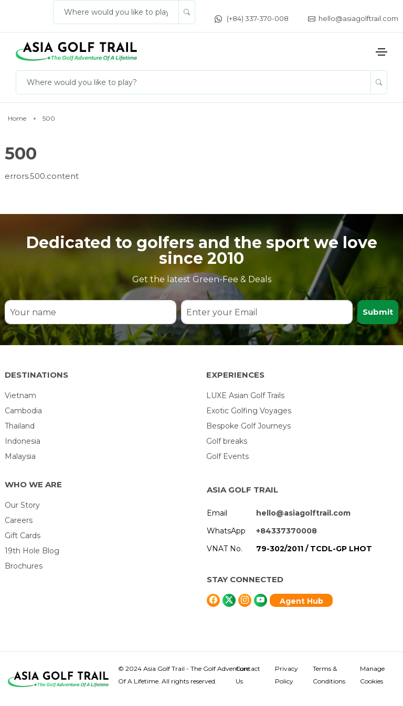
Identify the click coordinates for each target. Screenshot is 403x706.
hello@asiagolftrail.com (353, 18)
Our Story (22, 505)
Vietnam (20, 395)
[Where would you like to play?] (116, 12)
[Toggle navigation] (381, 52)
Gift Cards (22, 535)
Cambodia (23, 410)
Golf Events (227, 456)
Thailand (20, 426)
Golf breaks (226, 441)
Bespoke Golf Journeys (248, 426)
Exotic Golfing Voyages (248, 410)
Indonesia (22, 441)
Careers (19, 520)
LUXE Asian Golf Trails (245, 395)
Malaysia (20, 456)
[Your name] (90, 312)
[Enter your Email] (267, 312)
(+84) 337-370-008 (252, 18)
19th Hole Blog (32, 550)
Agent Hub (301, 601)
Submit (378, 312)
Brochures (24, 566)
